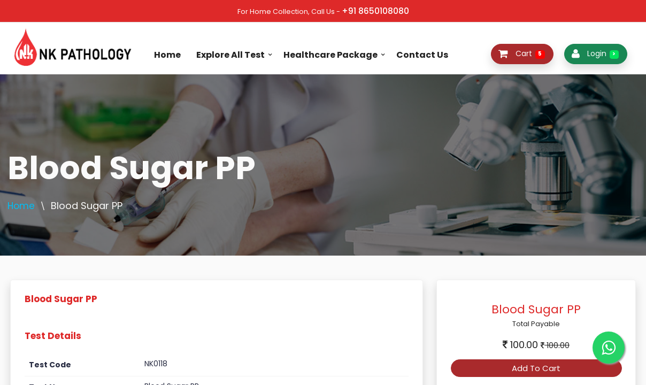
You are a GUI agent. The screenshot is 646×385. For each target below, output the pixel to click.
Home (167, 55)
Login (595, 53)
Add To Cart (536, 368)
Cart (521, 53)
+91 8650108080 (375, 11)
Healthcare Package (330, 55)
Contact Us (422, 55)
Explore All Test (230, 55)
